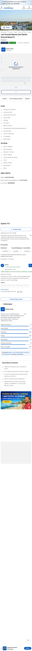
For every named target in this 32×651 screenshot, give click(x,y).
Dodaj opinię (16, 229)
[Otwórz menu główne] (1, 7)
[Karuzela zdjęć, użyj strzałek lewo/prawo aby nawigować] (16, 20)
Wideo (6, 28)
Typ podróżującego (17, 248)
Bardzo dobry (9, 48)
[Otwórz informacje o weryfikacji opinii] (30, 235)
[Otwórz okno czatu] (28, 640)
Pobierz (27, 648)
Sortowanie (4, 248)
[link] (8, 7)
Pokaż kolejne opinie (16, 299)
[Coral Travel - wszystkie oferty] (23, 180)
